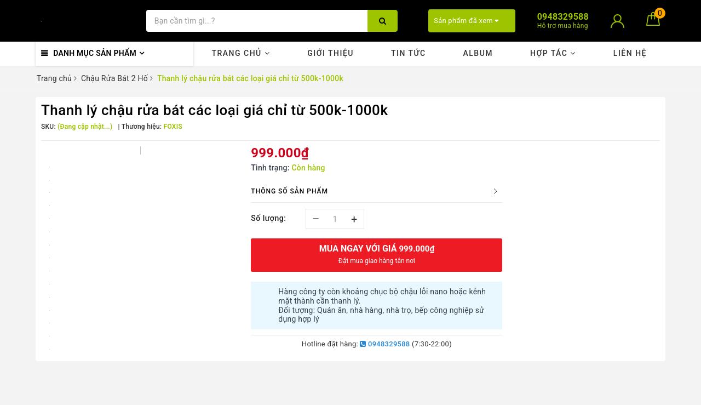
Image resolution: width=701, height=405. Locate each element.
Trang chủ (240, 53)
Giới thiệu (330, 53)
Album (478, 53)
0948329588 (385, 344)
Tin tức (408, 53)
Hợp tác (553, 53)
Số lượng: (268, 218)
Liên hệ (630, 53)
